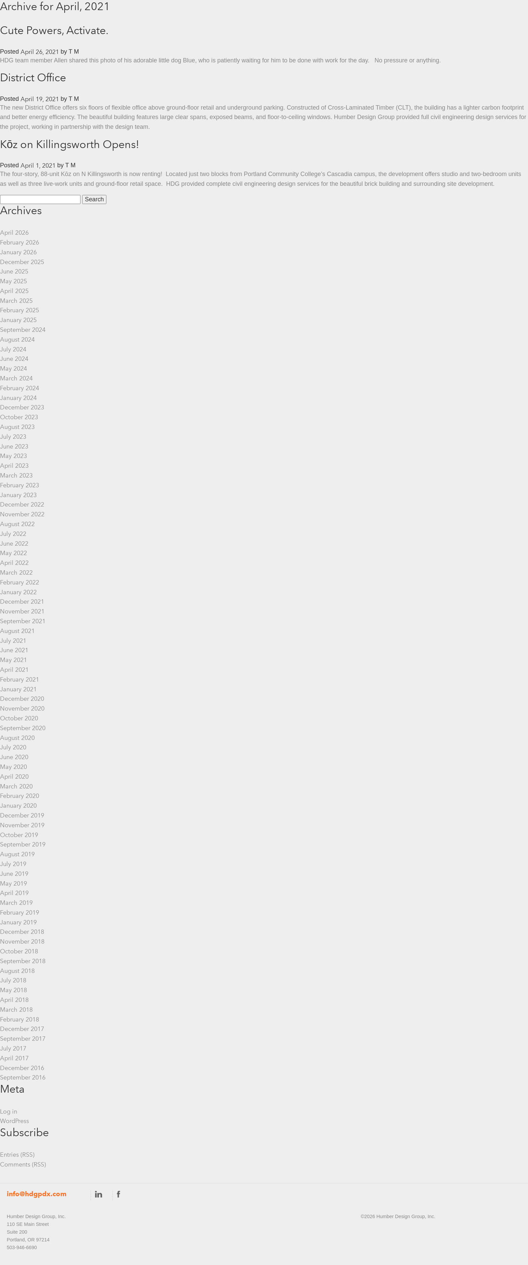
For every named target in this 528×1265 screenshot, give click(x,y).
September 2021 (22, 621)
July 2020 (13, 747)
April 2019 (14, 893)
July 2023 (13, 436)
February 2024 (19, 388)
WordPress (14, 1121)
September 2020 (22, 728)
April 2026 (14, 232)
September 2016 (22, 1077)
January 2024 (18, 398)
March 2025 (16, 301)
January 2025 (18, 320)
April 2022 (14, 563)
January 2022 (18, 592)
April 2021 (14, 669)
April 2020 (14, 776)
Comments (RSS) (23, 1164)
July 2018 (13, 980)
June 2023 (14, 446)
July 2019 (13, 864)
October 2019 (19, 835)
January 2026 (18, 252)
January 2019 (18, 922)
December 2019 (22, 815)
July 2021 (13, 640)
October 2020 (19, 718)
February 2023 (19, 485)
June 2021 (14, 650)
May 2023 (13, 456)
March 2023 (16, 475)
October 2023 (19, 417)
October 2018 (19, 951)
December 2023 (22, 407)
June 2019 (14, 874)
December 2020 (22, 698)
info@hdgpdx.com (36, 1194)
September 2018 (22, 961)
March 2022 (16, 572)
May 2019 (13, 883)
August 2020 (17, 738)
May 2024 (13, 368)
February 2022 (19, 582)
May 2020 (13, 767)
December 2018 (22, 932)
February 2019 (19, 912)
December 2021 (22, 601)
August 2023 (17, 427)
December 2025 (22, 262)
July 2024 (13, 349)
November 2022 (22, 514)
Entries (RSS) (17, 1154)
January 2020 (18, 805)
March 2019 (16, 903)
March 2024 (16, 378)
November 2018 (22, 941)
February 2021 (19, 679)
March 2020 (16, 786)
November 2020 (22, 708)
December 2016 (22, 1068)
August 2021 (17, 631)
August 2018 (17, 971)
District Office (33, 77)
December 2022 (22, 504)
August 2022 (17, 524)
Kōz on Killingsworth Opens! (69, 144)
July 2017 (13, 1048)
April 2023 (14, 465)
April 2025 (14, 291)
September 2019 (22, 844)
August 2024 (17, 339)
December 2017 (22, 1029)
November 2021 (22, 611)
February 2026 (19, 242)
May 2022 (13, 553)
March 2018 (16, 1009)
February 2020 (19, 796)
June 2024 (14, 359)
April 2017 (14, 1058)
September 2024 (22, 330)
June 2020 (14, 757)
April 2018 (14, 1000)
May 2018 (13, 990)
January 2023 (18, 495)
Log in (8, 1111)
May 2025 (13, 281)
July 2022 (13, 534)
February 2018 (19, 1019)
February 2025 (19, 310)
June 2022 (14, 543)
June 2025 (14, 271)
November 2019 (22, 825)
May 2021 (13, 660)
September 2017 (22, 1038)
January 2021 (18, 689)
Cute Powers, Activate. (54, 30)
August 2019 (17, 854)
